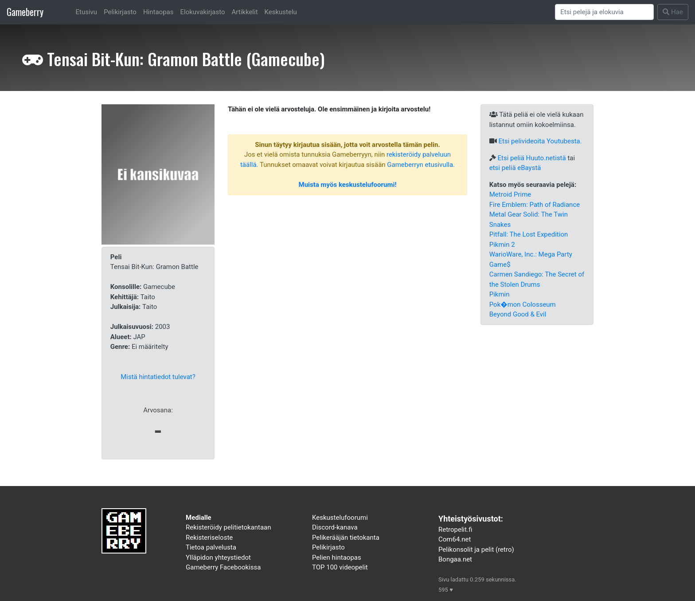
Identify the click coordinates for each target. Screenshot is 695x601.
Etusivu (87, 12)
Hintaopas (158, 12)
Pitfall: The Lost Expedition (528, 234)
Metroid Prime (510, 194)
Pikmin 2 (502, 245)
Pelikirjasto (120, 12)
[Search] (604, 12)
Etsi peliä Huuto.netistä (531, 158)
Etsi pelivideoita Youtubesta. (540, 141)
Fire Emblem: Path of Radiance (534, 205)
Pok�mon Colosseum (522, 304)
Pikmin (499, 294)
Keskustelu (281, 12)
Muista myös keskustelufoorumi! (348, 185)
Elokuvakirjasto (202, 12)
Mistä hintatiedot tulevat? (158, 377)
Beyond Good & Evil (518, 314)
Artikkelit (245, 12)
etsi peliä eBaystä (515, 168)
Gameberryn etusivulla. (421, 165)
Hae (673, 12)
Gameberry (25, 12)
